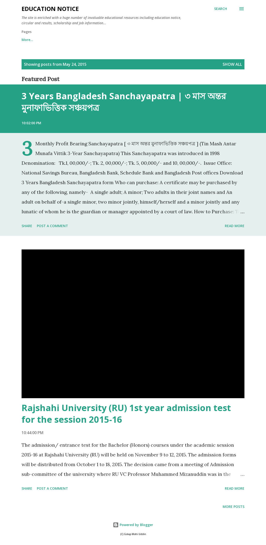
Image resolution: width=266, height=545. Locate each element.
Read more (234, 225)
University (54, 39)
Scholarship (132, 39)
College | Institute (92, 39)
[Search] (220, 9)
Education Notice (50, 9)
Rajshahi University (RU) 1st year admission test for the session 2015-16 (126, 413)
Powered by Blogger (133, 524)
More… (205, 39)
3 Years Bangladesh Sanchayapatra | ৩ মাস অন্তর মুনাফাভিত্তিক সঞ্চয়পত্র (124, 102)
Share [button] (27, 225)
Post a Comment (52, 225)
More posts (233, 506)
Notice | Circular (170, 39)
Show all (232, 64)
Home (26, 39)
